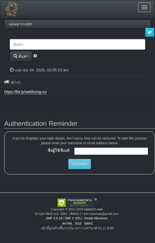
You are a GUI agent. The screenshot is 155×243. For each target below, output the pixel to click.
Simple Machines (96, 218)
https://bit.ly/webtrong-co (25, 92)
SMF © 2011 (73, 218)
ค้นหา (20, 56)
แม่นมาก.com (93, 209)
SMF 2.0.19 (54, 218)
